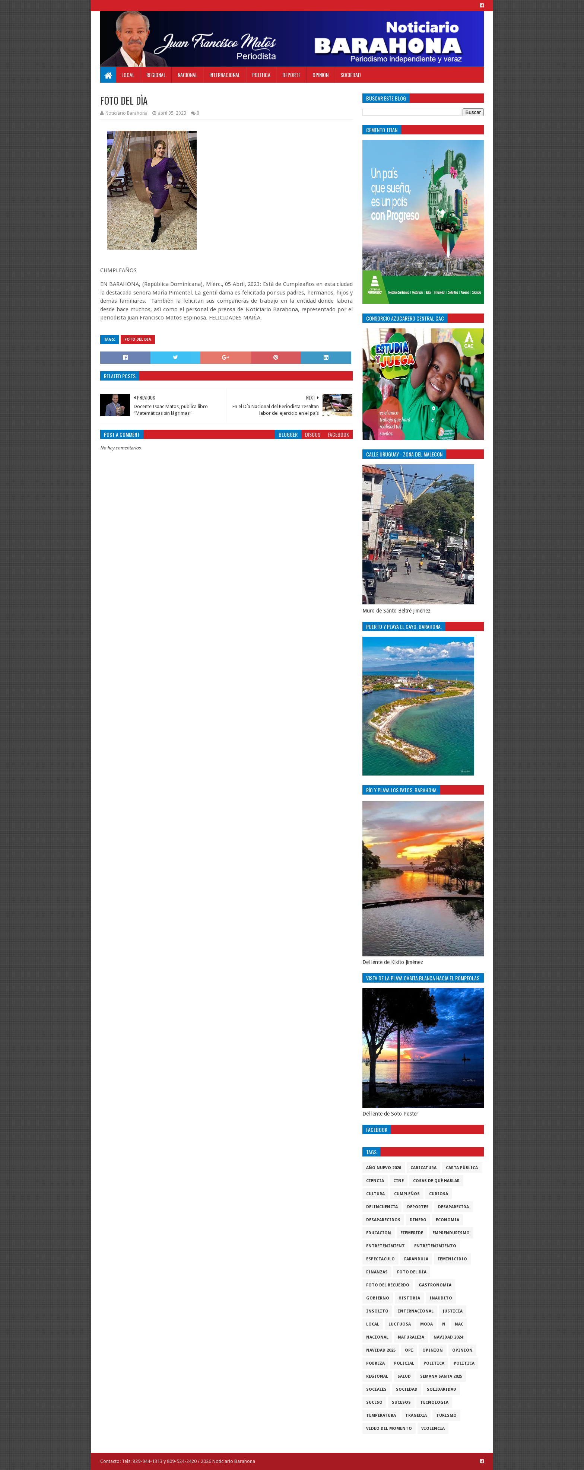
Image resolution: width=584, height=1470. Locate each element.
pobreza (375, 1363)
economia (447, 1220)
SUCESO (374, 1402)
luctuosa (399, 1324)
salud (404, 1376)
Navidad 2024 (448, 1337)
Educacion (378, 1233)
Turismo (446, 1415)
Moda (426, 1324)
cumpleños (407, 1193)
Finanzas (377, 1272)
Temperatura (381, 1415)
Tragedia (416, 1415)
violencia (433, 1428)
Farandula (416, 1259)
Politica (261, 75)
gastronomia (435, 1285)
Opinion (320, 75)
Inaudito (440, 1298)
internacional (416, 1311)
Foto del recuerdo (387, 1285)
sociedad (407, 1389)
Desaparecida (453, 1207)
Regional (156, 75)
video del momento (389, 1428)
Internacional (224, 75)
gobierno (377, 1298)
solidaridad (441, 1389)
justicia (453, 1311)
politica (433, 1363)
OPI (409, 1350)
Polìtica (464, 1363)
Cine (398, 1180)
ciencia (375, 1180)
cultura (375, 1193)
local (372, 1324)
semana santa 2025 (441, 1376)
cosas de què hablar (436, 1180)
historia (409, 1298)
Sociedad (350, 75)
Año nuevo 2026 (383, 1167)
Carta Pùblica (462, 1167)
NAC (459, 1324)
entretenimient (385, 1246)
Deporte (291, 75)
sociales (376, 1389)
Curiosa (438, 1193)
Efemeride (411, 1233)
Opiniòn (462, 1350)
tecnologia (434, 1402)
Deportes (418, 1207)
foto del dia (137, 339)
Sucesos (401, 1402)
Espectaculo (380, 1259)
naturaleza (411, 1337)
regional (377, 1376)
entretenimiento (435, 1246)
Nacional (187, 75)
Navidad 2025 (381, 1350)
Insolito (377, 1311)
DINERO (418, 1220)
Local (127, 75)
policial (404, 1363)
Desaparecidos (383, 1220)
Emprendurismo (451, 1233)
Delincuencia (382, 1207)
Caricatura (423, 1167)
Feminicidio (452, 1259)
